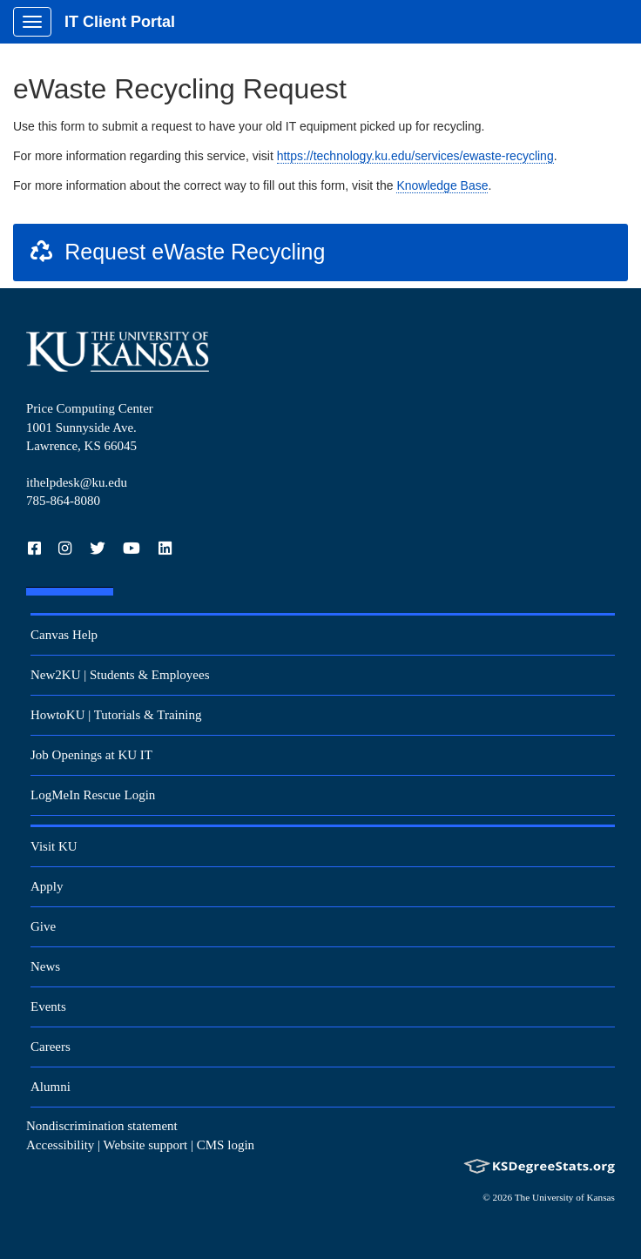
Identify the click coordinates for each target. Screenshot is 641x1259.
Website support (146, 1145)
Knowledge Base (442, 185)
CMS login (225, 1145)
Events (48, 1006)
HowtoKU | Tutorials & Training (115, 715)
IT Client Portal (119, 21)
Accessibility (60, 1145)
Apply (47, 886)
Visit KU (54, 846)
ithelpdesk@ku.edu (76, 482)
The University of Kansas (565, 1197)
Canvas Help (64, 635)
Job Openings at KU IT (91, 755)
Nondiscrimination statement (102, 1126)
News (45, 966)
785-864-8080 (63, 501)
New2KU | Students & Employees (119, 675)
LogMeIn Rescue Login (92, 795)
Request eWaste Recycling (176, 251)
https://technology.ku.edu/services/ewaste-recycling (415, 156)
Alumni (50, 1087)
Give (43, 926)
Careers (50, 1047)
